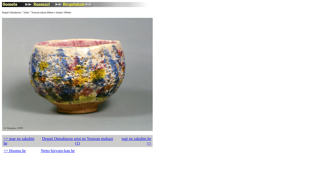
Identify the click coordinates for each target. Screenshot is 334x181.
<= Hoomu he (15, 151)
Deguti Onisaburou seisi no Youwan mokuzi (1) (77, 141)
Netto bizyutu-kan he (58, 151)
